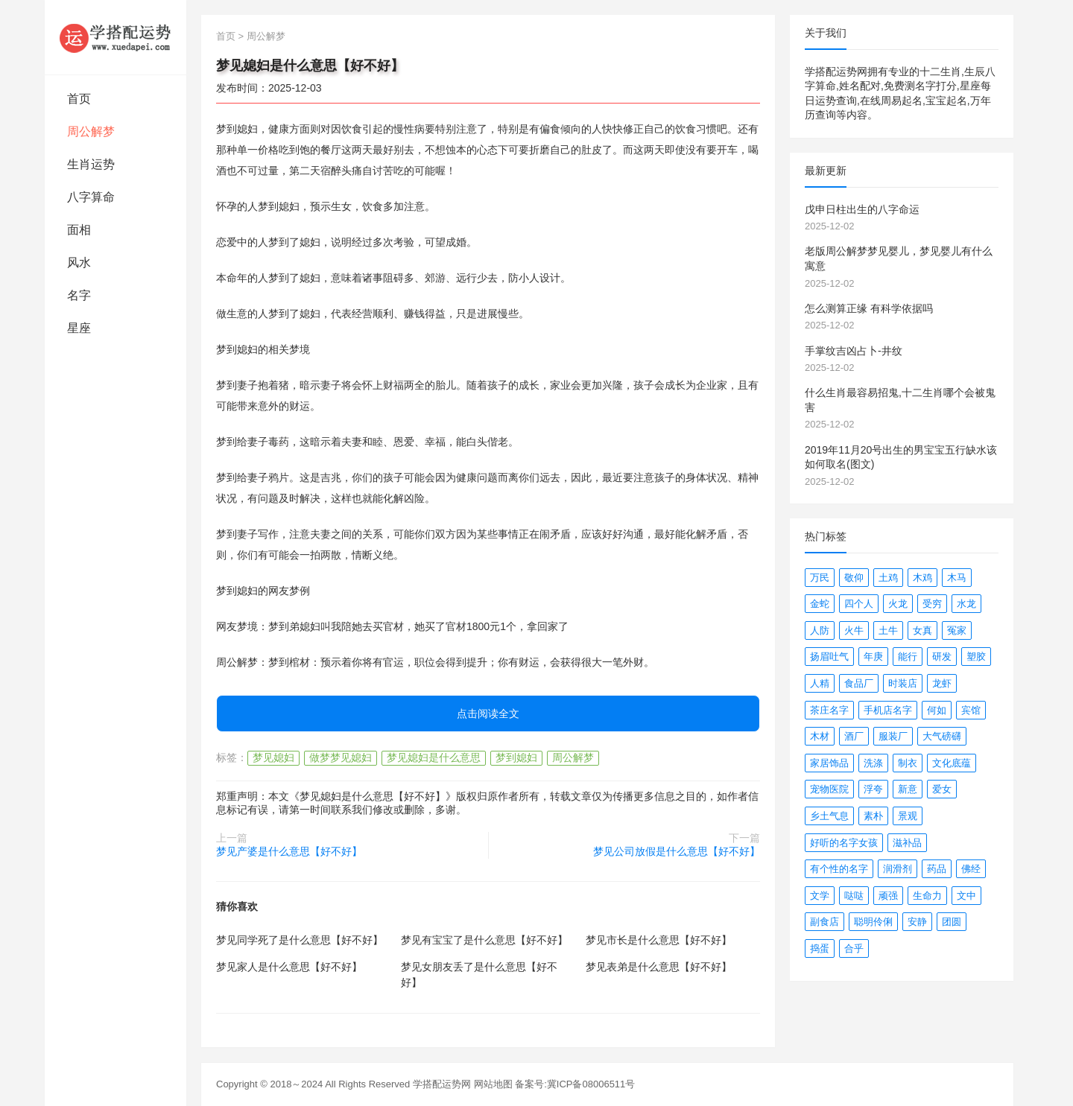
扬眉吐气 (829, 656)
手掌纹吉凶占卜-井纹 (853, 351)
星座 (79, 328)
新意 (907, 789)
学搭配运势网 (442, 1084)
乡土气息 (829, 815)
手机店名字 (888, 710)
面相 (79, 229)
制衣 (907, 763)
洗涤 (873, 763)
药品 (936, 868)
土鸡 (888, 577)
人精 (819, 683)
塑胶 (976, 656)
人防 (819, 630)
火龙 (898, 603)
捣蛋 (819, 948)
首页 (79, 98)
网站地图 (493, 1084)
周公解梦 (91, 131)
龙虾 (942, 683)
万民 (819, 577)
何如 (936, 710)
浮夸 (873, 789)
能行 (907, 656)
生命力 (927, 895)
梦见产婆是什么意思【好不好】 (289, 851)
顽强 (888, 895)
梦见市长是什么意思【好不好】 (659, 940)
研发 (942, 656)
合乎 (854, 948)
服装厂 (893, 736)
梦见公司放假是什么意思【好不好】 (676, 851)
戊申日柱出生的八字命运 (862, 209)
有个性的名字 (839, 868)
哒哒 (854, 895)
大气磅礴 (941, 736)
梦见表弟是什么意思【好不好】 (659, 967)
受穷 (932, 603)
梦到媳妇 (516, 757)
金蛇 (819, 603)
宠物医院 (829, 789)
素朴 (873, 815)
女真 (922, 630)
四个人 (858, 603)
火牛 (854, 630)
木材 (819, 736)
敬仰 (854, 577)
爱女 (942, 789)
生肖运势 (91, 164)
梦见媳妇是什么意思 (434, 757)
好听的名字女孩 (844, 842)
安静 (917, 921)
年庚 (873, 656)
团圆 (951, 921)
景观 (907, 815)
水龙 (966, 603)
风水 (79, 262)
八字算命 (91, 197)
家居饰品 (829, 763)
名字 (79, 295)
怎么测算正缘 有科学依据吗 (869, 308)
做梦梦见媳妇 (340, 757)
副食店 (824, 921)
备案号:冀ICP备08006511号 (575, 1084)
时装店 (902, 683)
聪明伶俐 (873, 921)
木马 (956, 577)
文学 (819, 895)
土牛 (888, 630)
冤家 (956, 630)
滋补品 (907, 842)
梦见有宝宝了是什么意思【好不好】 (484, 940)
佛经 (971, 868)
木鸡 (922, 577)
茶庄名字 (829, 710)
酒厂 (854, 736)
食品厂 (858, 683)
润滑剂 (897, 868)
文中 (966, 895)
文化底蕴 (951, 763)
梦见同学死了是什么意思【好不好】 (299, 940)
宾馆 (971, 710)
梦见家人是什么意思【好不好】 (289, 967)
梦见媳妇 (273, 757)
